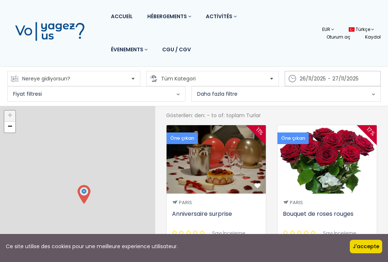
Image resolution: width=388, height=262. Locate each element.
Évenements (129, 49)
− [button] (10, 127)
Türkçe (361, 29)
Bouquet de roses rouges (318, 214)
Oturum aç (339, 37)
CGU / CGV (176, 49)
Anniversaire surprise (202, 214)
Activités (221, 16)
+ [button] (10, 116)
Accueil (122, 16)
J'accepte (366, 246)
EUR (328, 29)
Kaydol (373, 37)
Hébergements (169, 16)
